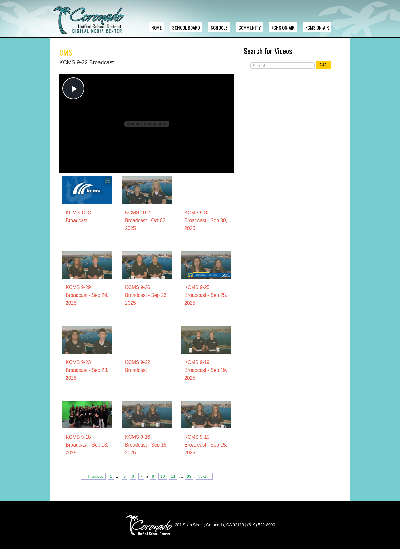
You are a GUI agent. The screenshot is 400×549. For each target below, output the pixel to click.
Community (249, 27)
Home (156, 27)
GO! (324, 64)
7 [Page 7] (141, 476)
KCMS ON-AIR (317, 27)
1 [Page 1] (111, 476)
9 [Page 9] (153, 476)
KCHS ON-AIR (283, 27)
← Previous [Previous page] (93, 476)
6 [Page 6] (133, 476)
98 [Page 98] (189, 476)
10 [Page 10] (162, 476)
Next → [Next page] (204, 476)
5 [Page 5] (124, 476)
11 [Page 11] (173, 476)
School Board (186, 27)
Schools (219, 27)
